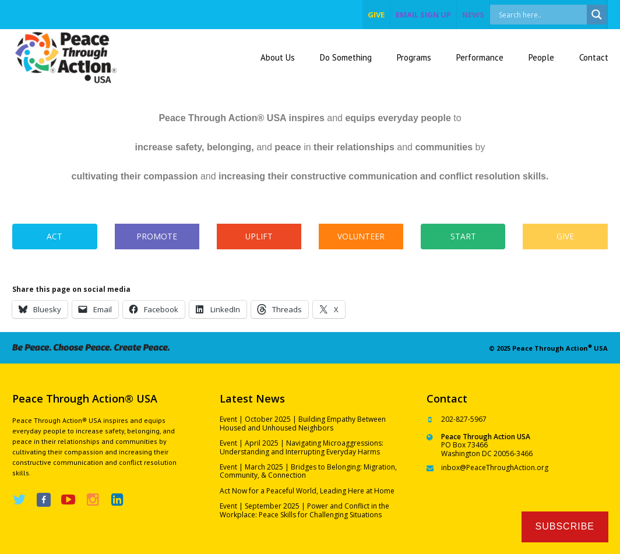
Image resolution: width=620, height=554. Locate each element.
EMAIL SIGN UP (423, 14)
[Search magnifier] (597, 14)
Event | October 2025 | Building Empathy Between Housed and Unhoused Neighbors (303, 423)
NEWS (473, 14)
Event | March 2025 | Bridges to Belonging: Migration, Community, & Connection (308, 471)
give (376, 14)
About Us (277, 57)
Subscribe (565, 526)
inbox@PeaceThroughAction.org (494, 467)
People (541, 57)
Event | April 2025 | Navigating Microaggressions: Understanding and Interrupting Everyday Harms (301, 447)
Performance (479, 57)
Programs (414, 57)
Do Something (346, 57)
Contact (593, 57)
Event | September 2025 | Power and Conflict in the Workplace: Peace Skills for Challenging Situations (304, 510)
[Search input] (551, 14)
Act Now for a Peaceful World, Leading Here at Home (307, 491)
